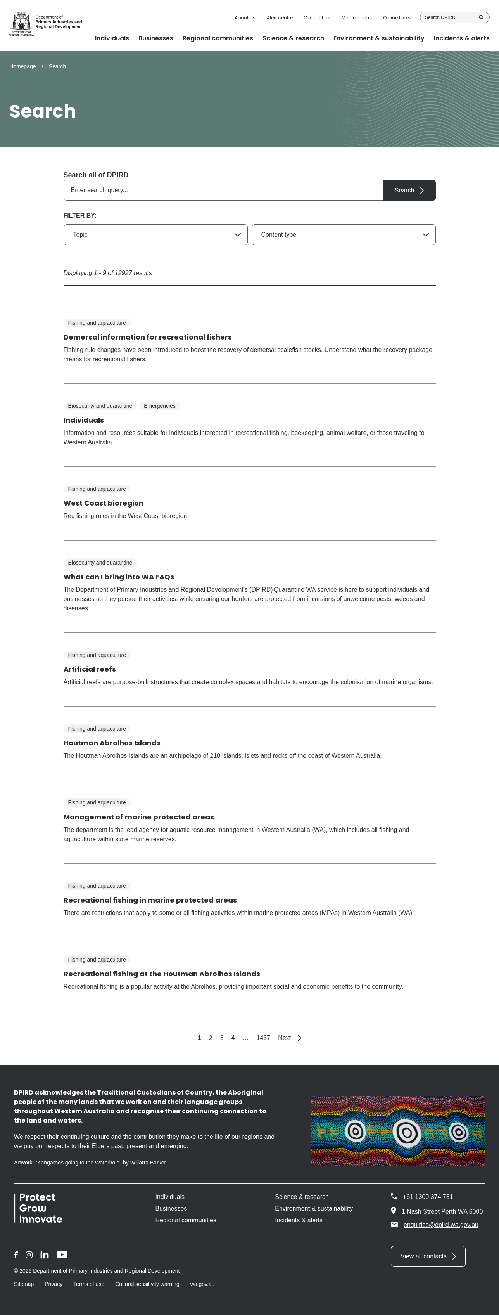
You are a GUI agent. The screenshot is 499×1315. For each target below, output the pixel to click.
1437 (264, 1037)
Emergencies (160, 406)
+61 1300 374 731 (428, 1197)
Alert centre (280, 18)
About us (245, 18)
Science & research (302, 1197)
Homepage (22, 66)
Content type (279, 234)
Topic (80, 234)
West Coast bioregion (103, 503)
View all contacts (424, 1256)
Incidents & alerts (299, 1220)
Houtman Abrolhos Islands (112, 743)
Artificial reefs (90, 669)
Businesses (171, 1208)
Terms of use (88, 1284)
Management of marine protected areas (139, 817)
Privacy (53, 1284)
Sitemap (24, 1284)
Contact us (317, 18)
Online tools (397, 18)
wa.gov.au (202, 1284)
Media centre (357, 18)
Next (289, 1037)
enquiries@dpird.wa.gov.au (434, 1224)
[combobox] (250, 190)
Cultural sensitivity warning (147, 1284)
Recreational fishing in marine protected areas (150, 900)
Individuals (84, 420)
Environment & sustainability (314, 1208)
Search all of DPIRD (96, 175)
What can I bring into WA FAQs (119, 577)
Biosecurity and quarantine (100, 406)
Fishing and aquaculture (97, 323)
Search (481, 17)
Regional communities (185, 1220)
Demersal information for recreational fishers (148, 337)
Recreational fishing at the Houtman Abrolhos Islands (162, 974)
